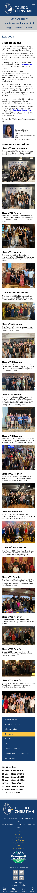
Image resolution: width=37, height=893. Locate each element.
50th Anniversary (18, 19)
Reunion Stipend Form (22, 110)
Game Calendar (18, 840)
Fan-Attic (27, 23)
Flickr (15, 878)
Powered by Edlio (18, 885)
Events (18, 846)
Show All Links (18, 849)
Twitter (21, 873)
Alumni (29, 27)
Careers (18, 837)
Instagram (21, 878)
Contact (18, 27)
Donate (19, 831)
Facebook (15, 873)
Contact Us (23, 890)
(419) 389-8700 (9, 824)
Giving (7, 27)
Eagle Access (12, 23)
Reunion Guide (27, 65)
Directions (32, 890)
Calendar (4, 890)
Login (18, 882)
